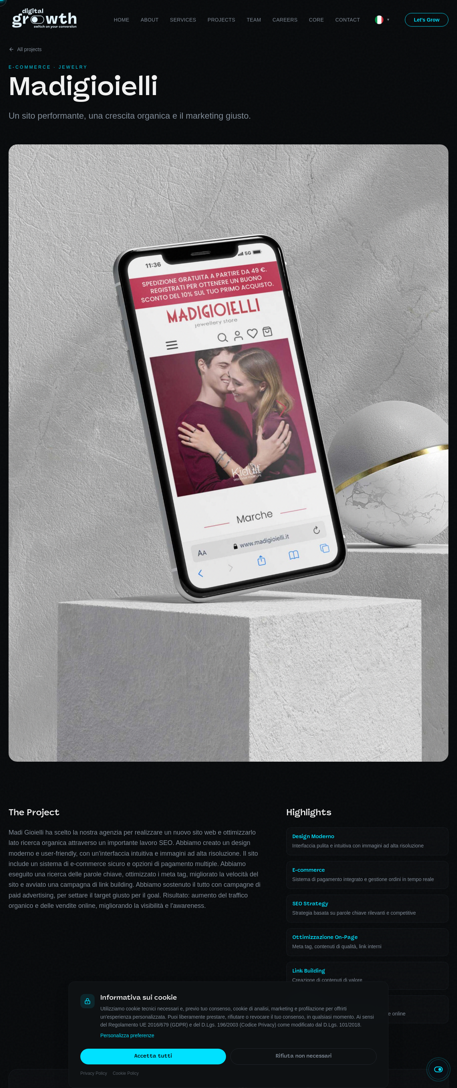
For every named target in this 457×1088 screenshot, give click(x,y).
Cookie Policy (126, 1074)
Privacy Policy (93, 1074)
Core (316, 5)
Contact (347, 5)
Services (183, 5)
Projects (221, 5)
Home (121, 5)
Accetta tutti (153, 1057)
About (150, 5)
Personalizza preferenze (127, 1036)
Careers (284, 5)
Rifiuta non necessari (304, 1057)
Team (254, 5)
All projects (25, 49)
